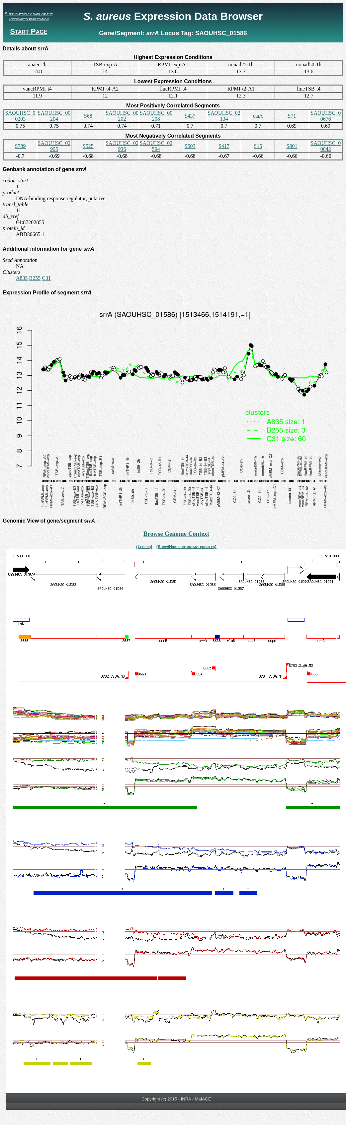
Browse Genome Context (176, 533)
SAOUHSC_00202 (122, 116)
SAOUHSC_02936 (122, 146)
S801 (292, 146)
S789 (20, 146)
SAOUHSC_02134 (224, 116)
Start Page (28, 31)
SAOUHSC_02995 (54, 146)
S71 (292, 116)
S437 (190, 116)
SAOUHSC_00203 (20, 116)
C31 (46, 278)
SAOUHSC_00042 (325, 146)
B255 (35, 278)
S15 (258, 146)
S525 (88, 146)
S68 (88, 116)
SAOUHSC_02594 (155, 146)
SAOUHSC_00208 (155, 116)
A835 (22, 278)
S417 (223, 146)
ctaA (258, 116)
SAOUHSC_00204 (54, 116)
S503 (190, 146)
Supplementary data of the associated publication (29, 16)
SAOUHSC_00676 (325, 116)
